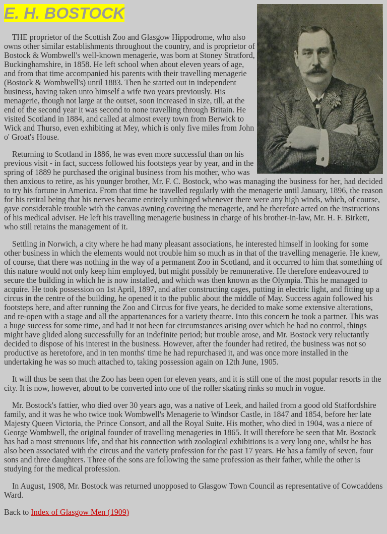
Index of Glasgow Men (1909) (80, 512)
